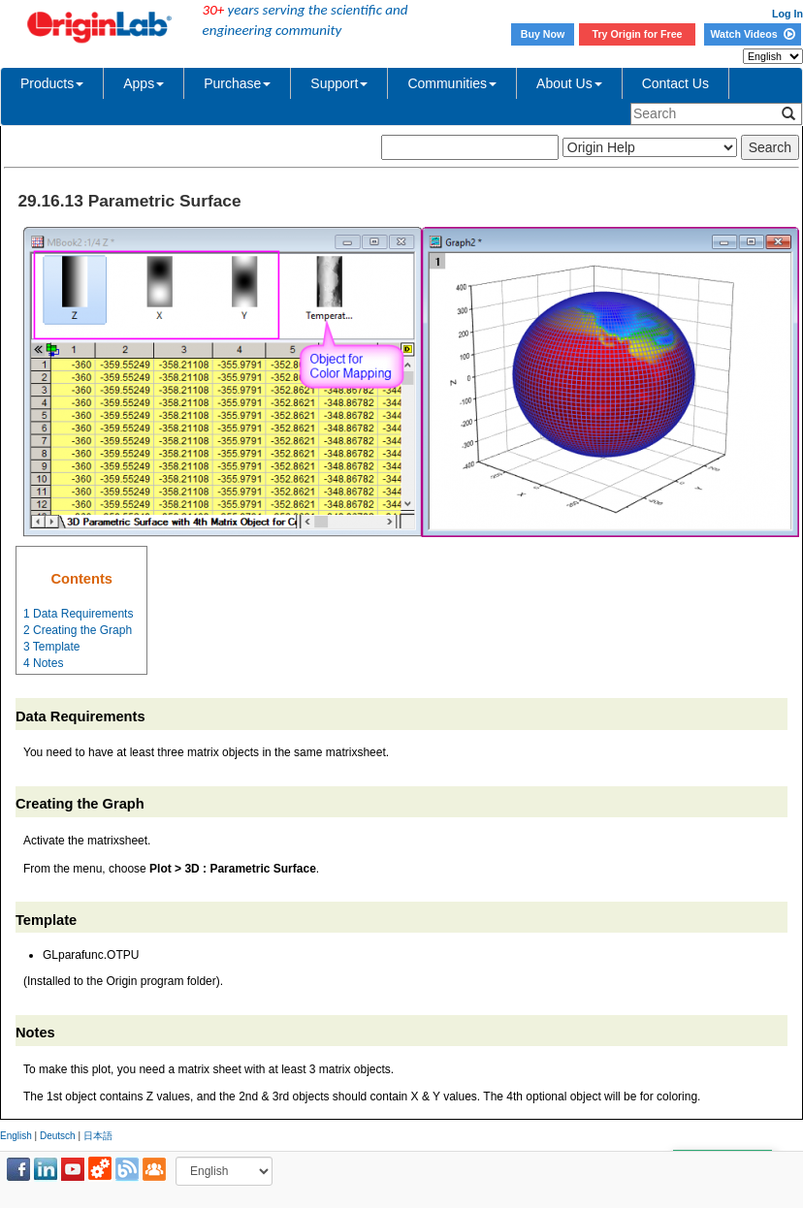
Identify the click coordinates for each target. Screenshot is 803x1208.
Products (51, 83)
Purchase (237, 83)
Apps (143, 83)
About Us (569, 83)
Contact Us (675, 83)
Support (339, 83)
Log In (787, 13)
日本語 (97, 1135)
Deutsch (58, 1135)
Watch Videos (752, 34)
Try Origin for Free (638, 34)
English (16, 1135)
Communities (452, 83)
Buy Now (543, 34)
